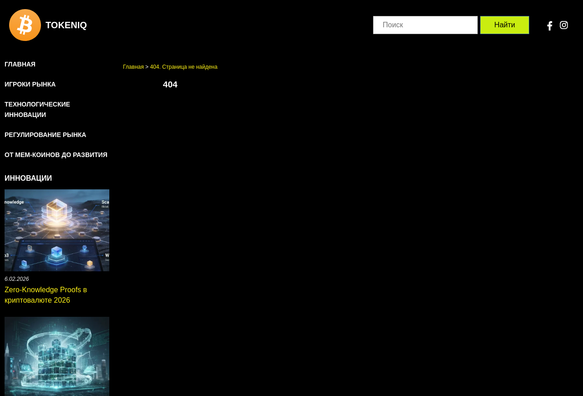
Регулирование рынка (45, 134)
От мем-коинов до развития (56, 154)
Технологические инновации (37, 109)
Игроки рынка (30, 84)
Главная (20, 64)
